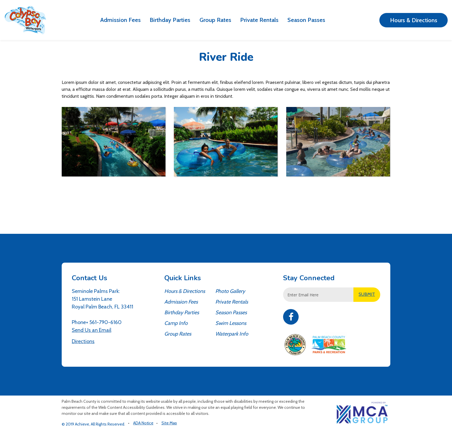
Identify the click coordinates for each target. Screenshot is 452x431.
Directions (83, 341)
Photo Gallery (230, 291)
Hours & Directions (413, 20)
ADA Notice (143, 423)
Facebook (291, 317)
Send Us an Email (91, 330)
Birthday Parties (170, 19)
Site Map (169, 423)
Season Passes (306, 19)
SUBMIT (367, 294)
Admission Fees (120, 19)
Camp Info (176, 323)
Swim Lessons (230, 323)
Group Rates (215, 19)
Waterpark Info (231, 334)
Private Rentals (259, 19)
